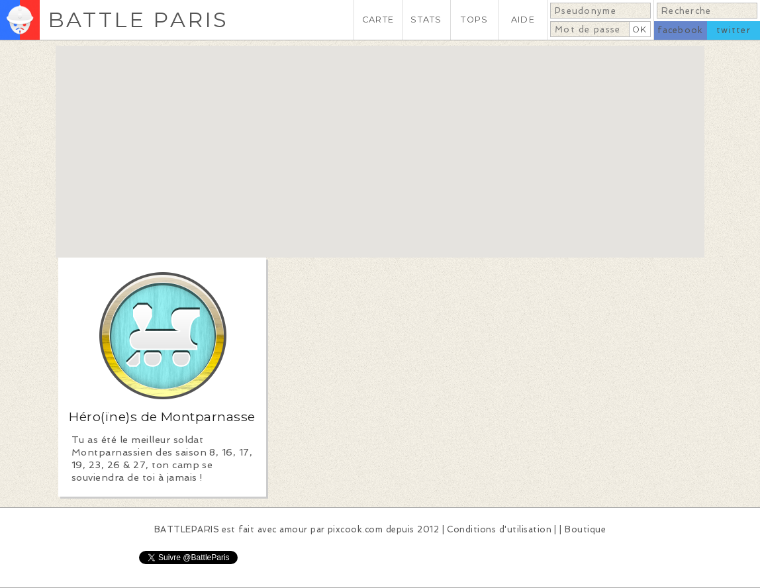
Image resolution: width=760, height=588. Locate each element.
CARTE (378, 19)
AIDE (523, 19)
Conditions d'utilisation (499, 529)
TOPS (474, 19)
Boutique (585, 529)
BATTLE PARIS (138, 19)
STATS (426, 19)
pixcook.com (355, 529)
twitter (733, 30)
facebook (680, 30)
